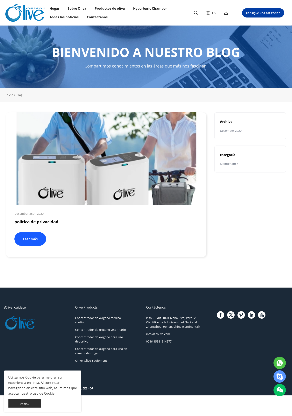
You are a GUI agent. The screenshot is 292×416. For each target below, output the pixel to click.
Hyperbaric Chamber (150, 8)
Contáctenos (97, 17)
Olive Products (86, 307)
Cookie (30, 377)
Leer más (30, 239)
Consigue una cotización (263, 13)
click (146, 57)
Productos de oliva (110, 8)
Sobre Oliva (77, 8)
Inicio (9, 95)
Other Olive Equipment (91, 360)
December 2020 (231, 131)
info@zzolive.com (158, 334)
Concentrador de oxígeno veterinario (100, 330)
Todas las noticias (64, 17)
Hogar (54, 8)
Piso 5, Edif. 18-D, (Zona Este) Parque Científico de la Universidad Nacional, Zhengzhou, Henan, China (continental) (173, 322)
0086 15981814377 (159, 341)
